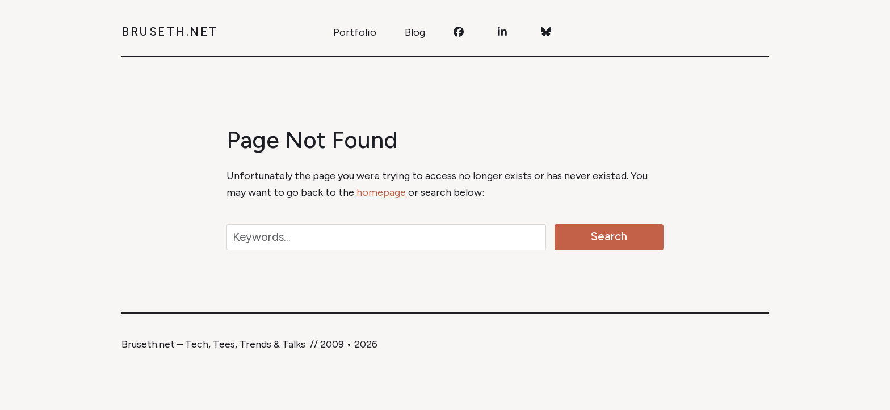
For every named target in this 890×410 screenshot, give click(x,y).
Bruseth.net (169, 31)
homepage (381, 192)
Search (609, 236)
